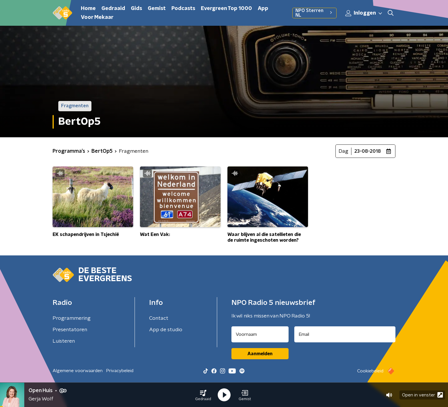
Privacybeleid (119, 370)
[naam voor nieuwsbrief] (260, 334)
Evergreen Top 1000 (226, 8)
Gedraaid (113, 8)
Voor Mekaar (97, 17)
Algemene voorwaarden (78, 370)
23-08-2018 (367, 151)
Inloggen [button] (364, 13)
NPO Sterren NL (314, 12)
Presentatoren (70, 329)
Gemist (157, 8)
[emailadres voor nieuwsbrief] (345, 334)
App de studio (165, 329)
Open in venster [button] (422, 395)
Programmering (72, 318)
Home (88, 8)
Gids (136, 8)
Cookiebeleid (370, 371)
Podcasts (183, 8)
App (263, 8)
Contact (158, 318)
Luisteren (64, 341)
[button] (203, 395)
